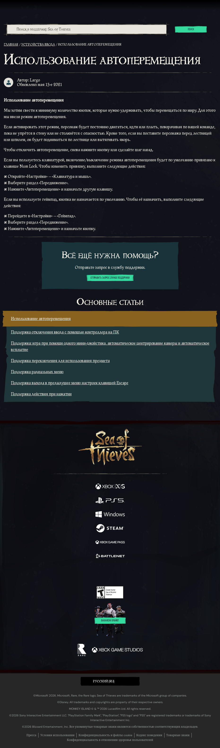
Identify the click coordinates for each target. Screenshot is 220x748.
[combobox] (86, 29)
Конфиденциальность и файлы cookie (105, 735)
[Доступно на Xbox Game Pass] (110, 543)
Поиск (191, 29)
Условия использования (57, 735)
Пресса (31, 735)
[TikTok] (133, 572)
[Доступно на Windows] (110, 515)
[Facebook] (76, 572)
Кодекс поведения (149, 735)
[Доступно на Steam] (110, 529)
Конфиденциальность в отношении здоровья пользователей (110, 740)
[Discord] (123, 572)
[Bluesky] (143, 572)
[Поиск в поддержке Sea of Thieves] (86, 29)
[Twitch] (95, 572)
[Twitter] (85, 572)
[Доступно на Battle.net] (110, 556)
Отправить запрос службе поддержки (110, 278)
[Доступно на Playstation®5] (110, 501)
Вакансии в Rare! (110, 621)
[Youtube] (109, 572)
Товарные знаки (178, 735)
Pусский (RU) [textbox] (103, 681)
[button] (110, 681)
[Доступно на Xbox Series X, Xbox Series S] (110, 487)
